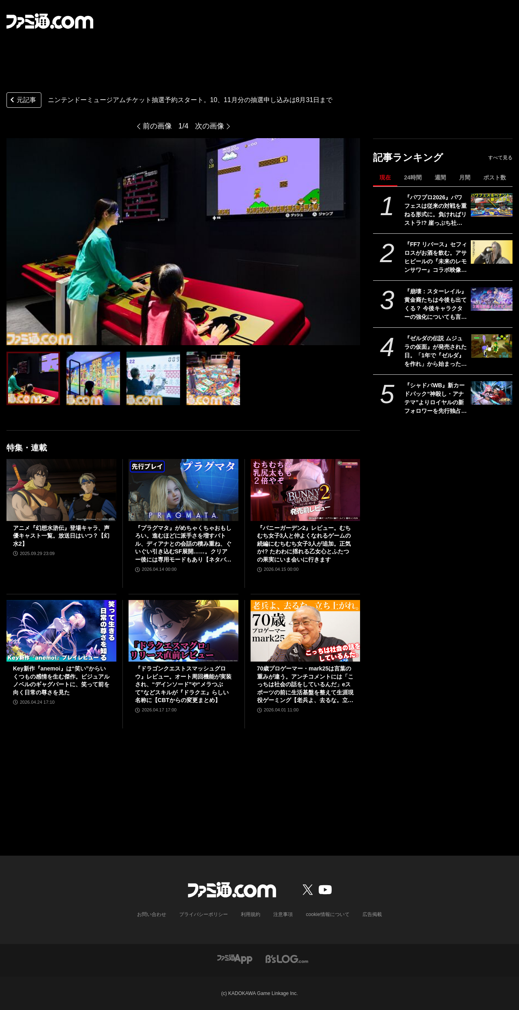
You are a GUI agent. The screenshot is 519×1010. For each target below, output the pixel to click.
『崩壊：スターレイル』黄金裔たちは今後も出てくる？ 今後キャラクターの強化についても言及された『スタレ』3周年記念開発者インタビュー (435, 304)
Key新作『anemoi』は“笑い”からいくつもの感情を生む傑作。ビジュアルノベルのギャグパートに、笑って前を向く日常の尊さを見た (61, 680)
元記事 (22, 100)
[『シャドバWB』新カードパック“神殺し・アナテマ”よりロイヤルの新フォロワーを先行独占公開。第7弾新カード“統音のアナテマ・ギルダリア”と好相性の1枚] (492, 393)
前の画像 (157, 126)
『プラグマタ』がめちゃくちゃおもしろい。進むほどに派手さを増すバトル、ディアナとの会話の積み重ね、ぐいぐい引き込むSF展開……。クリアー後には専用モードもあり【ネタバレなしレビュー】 (183, 544)
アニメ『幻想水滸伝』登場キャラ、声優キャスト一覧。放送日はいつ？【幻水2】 (61, 536)
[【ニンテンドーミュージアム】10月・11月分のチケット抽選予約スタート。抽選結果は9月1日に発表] (33, 378)
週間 (440, 177)
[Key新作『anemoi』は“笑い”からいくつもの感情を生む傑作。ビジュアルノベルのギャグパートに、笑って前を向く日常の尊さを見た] (61, 631)
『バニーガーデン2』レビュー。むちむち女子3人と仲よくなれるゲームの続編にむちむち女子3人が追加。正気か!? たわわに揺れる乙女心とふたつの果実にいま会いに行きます (304, 544)
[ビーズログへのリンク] (287, 958)
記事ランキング (408, 157)
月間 (464, 177)
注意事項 (283, 914)
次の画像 (209, 126)
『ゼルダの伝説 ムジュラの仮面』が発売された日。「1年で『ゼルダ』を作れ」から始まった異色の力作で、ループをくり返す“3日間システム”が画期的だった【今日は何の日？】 (435, 351)
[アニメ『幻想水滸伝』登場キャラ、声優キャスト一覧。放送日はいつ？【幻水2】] (61, 490)
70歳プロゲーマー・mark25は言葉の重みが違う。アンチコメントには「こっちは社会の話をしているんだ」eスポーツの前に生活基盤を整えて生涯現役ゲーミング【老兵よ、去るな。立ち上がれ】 (305, 685)
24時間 (413, 177)
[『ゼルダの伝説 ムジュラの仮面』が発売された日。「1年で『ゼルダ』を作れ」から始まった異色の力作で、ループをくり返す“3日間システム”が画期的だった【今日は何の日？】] (492, 346)
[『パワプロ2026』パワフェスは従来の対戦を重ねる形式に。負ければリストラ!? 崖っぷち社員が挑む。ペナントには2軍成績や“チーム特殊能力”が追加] (492, 205)
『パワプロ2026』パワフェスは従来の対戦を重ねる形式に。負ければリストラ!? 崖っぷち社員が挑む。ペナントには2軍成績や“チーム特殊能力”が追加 (435, 210)
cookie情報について (328, 914)
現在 (385, 177)
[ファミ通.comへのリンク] (49, 21)
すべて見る (500, 157)
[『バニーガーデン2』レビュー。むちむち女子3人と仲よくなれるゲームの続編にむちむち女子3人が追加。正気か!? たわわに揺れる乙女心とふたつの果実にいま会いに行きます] (305, 490)
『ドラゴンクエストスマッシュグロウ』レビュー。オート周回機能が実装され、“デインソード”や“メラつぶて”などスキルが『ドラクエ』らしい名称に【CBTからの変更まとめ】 (183, 684)
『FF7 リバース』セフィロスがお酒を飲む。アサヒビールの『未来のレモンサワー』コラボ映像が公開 (435, 257)
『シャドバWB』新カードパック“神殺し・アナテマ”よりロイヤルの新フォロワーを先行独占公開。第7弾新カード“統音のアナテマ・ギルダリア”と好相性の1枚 (435, 398)
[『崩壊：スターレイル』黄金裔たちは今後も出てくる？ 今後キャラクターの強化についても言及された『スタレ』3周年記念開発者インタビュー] (492, 299)
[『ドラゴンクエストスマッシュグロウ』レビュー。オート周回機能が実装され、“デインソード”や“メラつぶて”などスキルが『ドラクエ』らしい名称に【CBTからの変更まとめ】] (183, 631)
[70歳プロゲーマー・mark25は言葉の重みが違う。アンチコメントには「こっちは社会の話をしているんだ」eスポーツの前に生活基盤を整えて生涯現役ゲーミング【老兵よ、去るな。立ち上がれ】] (305, 631)
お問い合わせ (152, 914)
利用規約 (251, 914)
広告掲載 (372, 914)
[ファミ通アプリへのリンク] (234, 958)
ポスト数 (494, 177)
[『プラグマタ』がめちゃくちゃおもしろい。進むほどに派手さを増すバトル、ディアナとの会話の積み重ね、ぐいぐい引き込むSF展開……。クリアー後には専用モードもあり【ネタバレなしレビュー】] (183, 490)
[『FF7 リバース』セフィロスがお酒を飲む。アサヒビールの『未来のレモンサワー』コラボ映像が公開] (492, 252)
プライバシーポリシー (204, 914)
